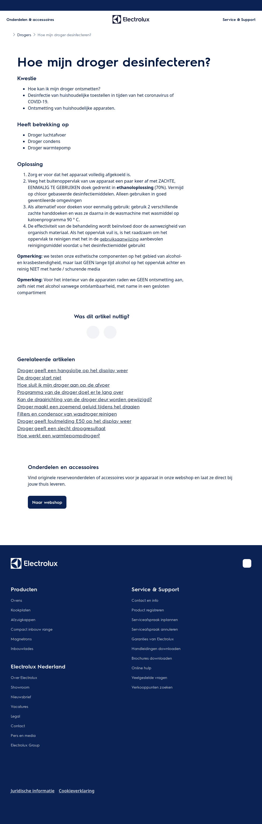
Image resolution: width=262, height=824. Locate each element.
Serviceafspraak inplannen (155, 619)
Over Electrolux (24, 677)
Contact (18, 725)
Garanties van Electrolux (153, 638)
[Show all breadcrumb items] (8, 34)
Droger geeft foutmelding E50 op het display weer (74, 421)
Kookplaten (21, 609)
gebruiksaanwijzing (119, 239)
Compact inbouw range (32, 629)
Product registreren (148, 609)
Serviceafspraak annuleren (155, 629)
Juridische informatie (32, 791)
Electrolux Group (25, 744)
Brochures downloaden (152, 658)
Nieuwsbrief (21, 696)
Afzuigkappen (23, 619)
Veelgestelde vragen (149, 677)
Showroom (20, 687)
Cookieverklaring (76, 791)
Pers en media (23, 735)
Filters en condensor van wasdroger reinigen (67, 414)
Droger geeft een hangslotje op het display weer (72, 370)
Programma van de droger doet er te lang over (70, 392)
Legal (15, 716)
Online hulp (141, 667)
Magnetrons (21, 638)
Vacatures (19, 706)
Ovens (16, 600)
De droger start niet (39, 377)
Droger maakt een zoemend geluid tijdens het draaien (78, 406)
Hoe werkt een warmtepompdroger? (58, 435)
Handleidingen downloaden (156, 648)
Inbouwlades (22, 648)
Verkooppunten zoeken (152, 687)
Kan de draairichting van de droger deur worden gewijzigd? (84, 399)
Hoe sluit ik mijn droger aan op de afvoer (63, 385)
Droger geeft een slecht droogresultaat (61, 428)
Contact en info (145, 600)
